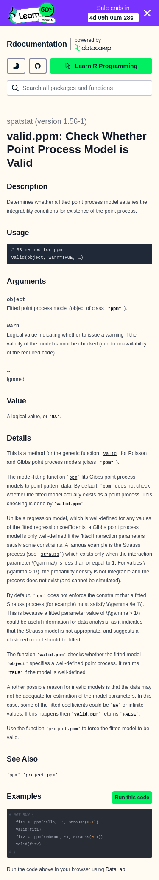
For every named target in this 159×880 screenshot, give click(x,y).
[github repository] (38, 66)
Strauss (50, 554)
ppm (73, 477)
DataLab (115, 869)
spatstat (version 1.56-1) (47, 121)
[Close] (147, 13)
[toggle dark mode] (16, 66)
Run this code (132, 797)
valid (110, 453)
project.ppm (63, 729)
